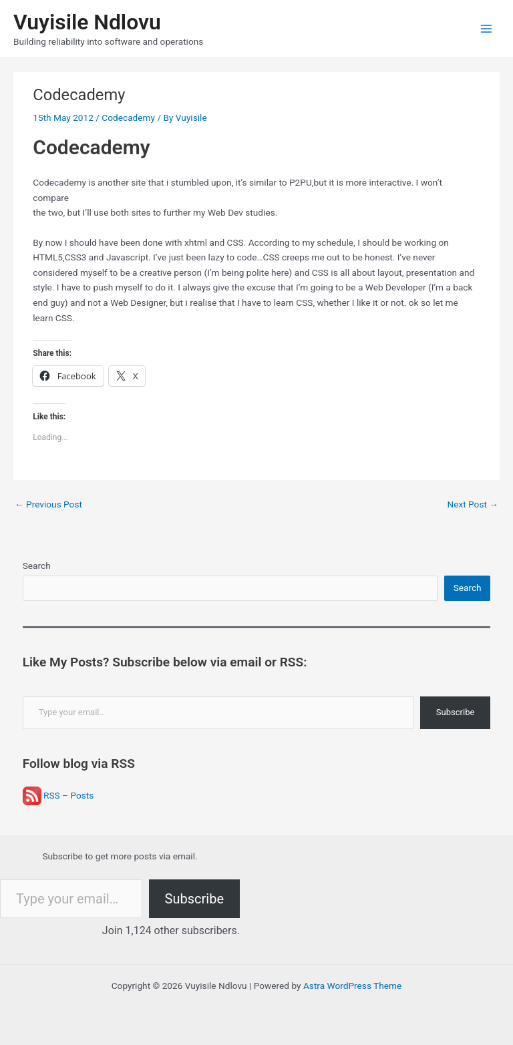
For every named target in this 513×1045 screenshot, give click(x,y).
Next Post (472, 504)
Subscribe (455, 712)
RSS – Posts (58, 795)
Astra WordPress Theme (352, 985)
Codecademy (128, 117)
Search (37, 565)
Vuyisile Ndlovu (87, 22)
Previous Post (48, 504)
